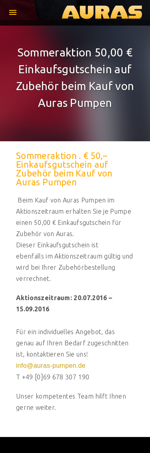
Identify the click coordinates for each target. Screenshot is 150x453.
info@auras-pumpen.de (51, 365)
